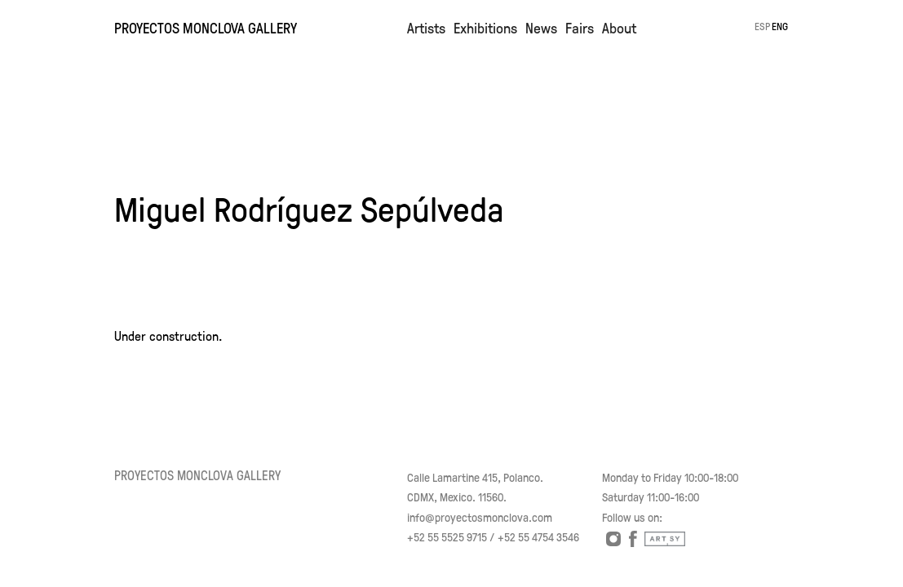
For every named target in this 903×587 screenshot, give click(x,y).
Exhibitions (485, 28)
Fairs (579, 28)
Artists (426, 28)
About (619, 28)
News (541, 28)
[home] (256, 22)
